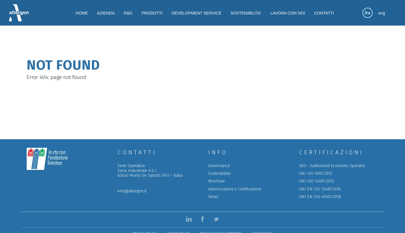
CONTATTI (324, 13)
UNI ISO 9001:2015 (315, 173)
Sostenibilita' (219, 173)
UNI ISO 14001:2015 (316, 181)
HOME (82, 13)
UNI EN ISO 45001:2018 (320, 196)
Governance (219, 165)
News (213, 196)
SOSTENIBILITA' (245, 13)
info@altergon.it (131, 191)
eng (381, 13)
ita (367, 13)
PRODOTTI (152, 13)
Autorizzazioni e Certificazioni (234, 189)
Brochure (216, 181)
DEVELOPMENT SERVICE (196, 13)
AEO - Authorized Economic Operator (332, 165)
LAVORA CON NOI (287, 13)
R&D (128, 13)
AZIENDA (106, 13)
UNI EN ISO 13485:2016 (320, 189)
